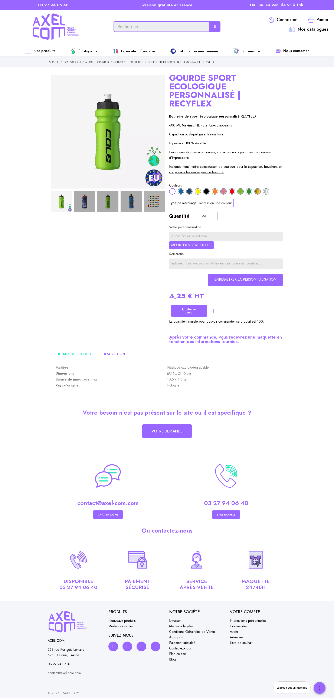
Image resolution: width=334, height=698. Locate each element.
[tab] (74, 354)
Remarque (176, 253)
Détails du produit (73, 354)
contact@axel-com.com (108, 503)
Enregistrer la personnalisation (245, 279)
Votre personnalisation (185, 227)
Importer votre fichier (191, 245)
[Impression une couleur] (215, 203)
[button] (54, 132)
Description (113, 354)
